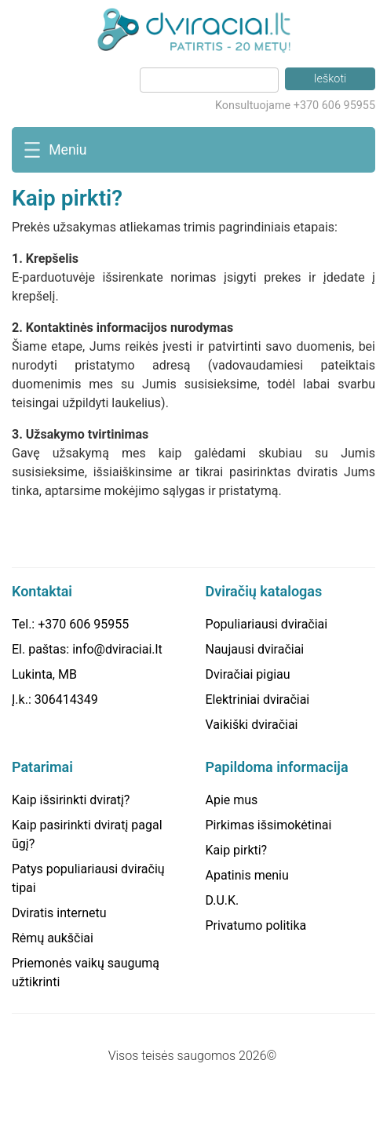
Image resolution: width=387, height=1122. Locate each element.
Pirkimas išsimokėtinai (269, 825)
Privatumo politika (256, 925)
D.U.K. (222, 900)
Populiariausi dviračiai (267, 624)
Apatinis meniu (247, 875)
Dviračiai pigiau (248, 674)
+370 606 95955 (83, 624)
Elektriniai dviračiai (258, 699)
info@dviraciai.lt (117, 649)
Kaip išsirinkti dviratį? (71, 799)
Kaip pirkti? (237, 850)
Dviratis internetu (59, 912)
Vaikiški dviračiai (252, 724)
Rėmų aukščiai (52, 938)
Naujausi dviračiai (255, 649)
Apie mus (232, 799)
